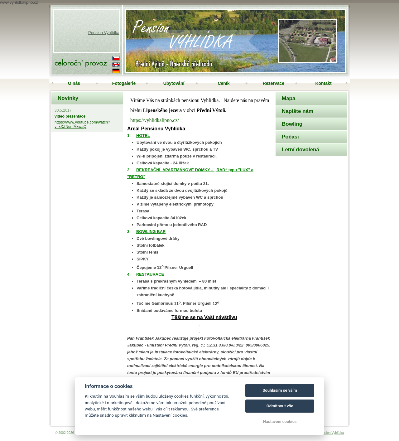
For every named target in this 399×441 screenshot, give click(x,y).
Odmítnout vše (280, 406)
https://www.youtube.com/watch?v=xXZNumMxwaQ (82, 124)
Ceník (223, 83)
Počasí (290, 137)
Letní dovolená (300, 150)
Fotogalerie (124, 83)
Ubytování (174, 83)
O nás (74, 83)
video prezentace (70, 116)
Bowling (292, 124)
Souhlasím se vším (279, 390)
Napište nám (297, 111)
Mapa (288, 98)
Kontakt (323, 83)
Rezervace (273, 83)
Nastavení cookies (280, 421)
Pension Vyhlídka (103, 32)
